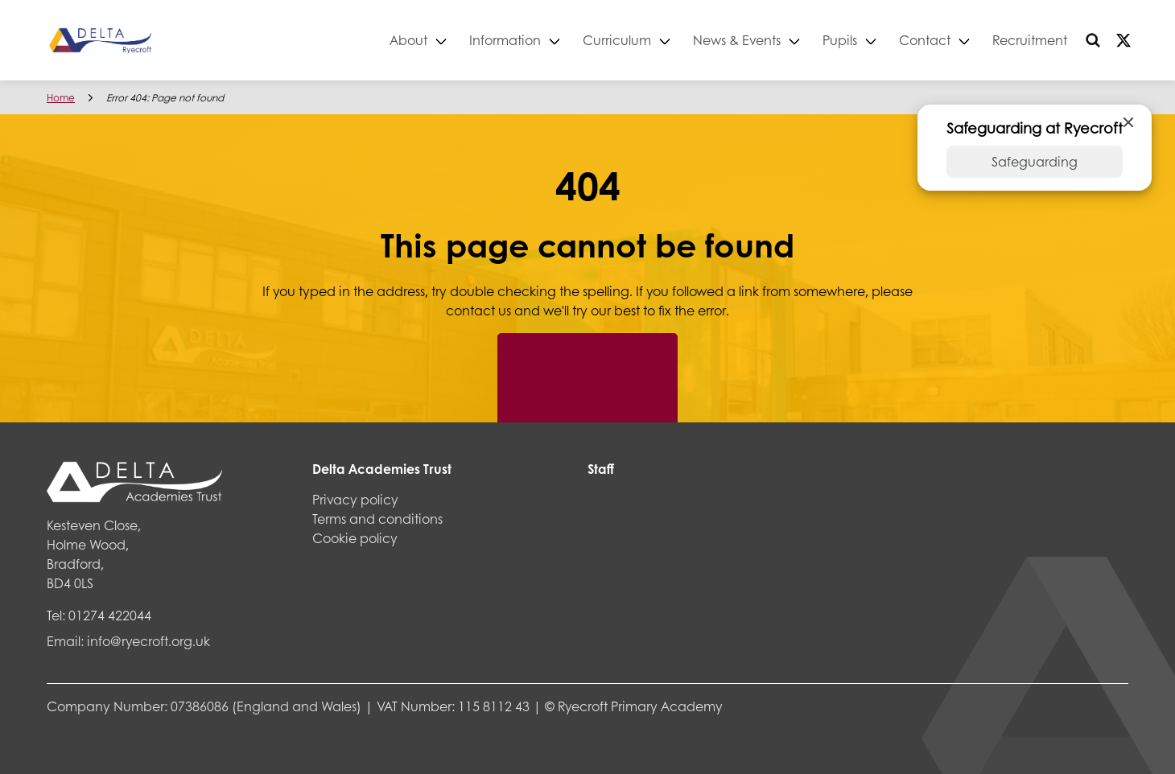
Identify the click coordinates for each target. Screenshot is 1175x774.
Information (505, 40)
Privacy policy (355, 499)
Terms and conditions (377, 518)
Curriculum (617, 40)
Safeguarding (1035, 161)
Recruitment (1029, 40)
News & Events (737, 40)
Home (61, 98)
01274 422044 (109, 615)
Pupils (839, 40)
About (408, 40)
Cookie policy (355, 538)
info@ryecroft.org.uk (148, 641)
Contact (924, 40)
